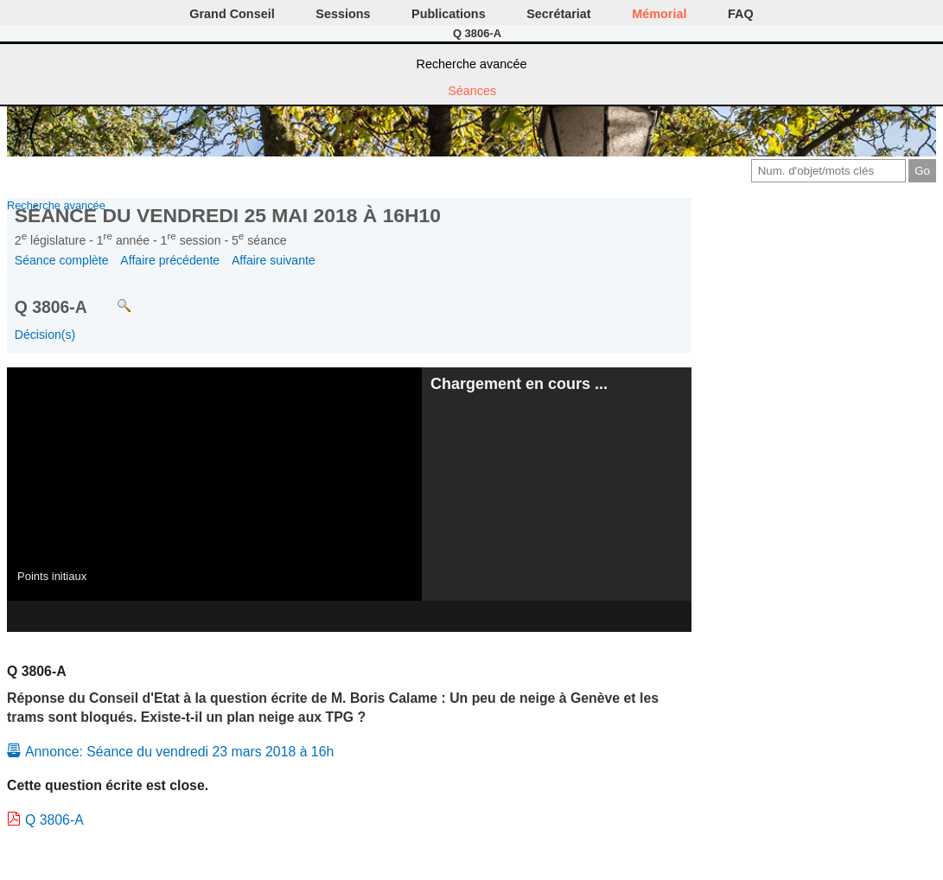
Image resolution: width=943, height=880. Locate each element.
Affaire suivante (273, 260)
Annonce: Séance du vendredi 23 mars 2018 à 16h (179, 751)
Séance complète (62, 260)
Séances (472, 91)
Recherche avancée (472, 64)
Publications (448, 14)
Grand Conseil (231, 14)
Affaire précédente (170, 260)
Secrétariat (558, 14)
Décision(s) (45, 334)
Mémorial (659, 14)
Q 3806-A (54, 820)
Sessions (342, 14)
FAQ (741, 14)
